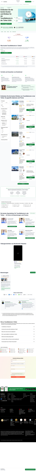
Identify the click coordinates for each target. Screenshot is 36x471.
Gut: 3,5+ (2, 137)
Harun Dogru (3, 289)
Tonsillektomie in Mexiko (3, 350)
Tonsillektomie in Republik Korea (22, 350)
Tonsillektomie (3, 58)
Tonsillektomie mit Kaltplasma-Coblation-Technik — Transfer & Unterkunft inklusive (30, 105)
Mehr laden (23, 183)
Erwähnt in (3, 394)
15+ (2, 132)
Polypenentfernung (3, 111)
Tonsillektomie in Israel (12, 349)
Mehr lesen (2, 49)
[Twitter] (5, 399)
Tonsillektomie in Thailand (21, 351)
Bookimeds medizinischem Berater (25, 300)
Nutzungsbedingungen (17, 371)
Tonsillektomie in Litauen (30, 349)
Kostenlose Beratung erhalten (12, 226)
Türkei (2, 106)
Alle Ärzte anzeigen (32, 213)
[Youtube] (3, 399)
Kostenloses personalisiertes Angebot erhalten (6, 23)
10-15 (2, 131)
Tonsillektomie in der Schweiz (4, 351)
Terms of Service (12, 373)
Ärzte (10, 31)
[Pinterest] (6, 399)
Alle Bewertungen (33, 272)
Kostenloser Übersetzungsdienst (4, 123)
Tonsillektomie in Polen (12, 350)
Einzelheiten (30, 111)
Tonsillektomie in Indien (3, 349)
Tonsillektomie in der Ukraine (4, 352)
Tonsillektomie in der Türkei (30, 351)
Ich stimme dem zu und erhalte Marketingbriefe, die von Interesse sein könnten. (18, 371)
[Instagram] (2, 399)
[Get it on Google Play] (32, 387)
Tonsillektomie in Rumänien (30, 350)
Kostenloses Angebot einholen (30, 110)
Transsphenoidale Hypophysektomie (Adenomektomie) (3, 114)
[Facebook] (1, 399)
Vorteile (2, 31)
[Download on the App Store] (27, 387)
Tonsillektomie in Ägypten (30, 352)
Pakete (8, 31)
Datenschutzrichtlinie (21, 371)
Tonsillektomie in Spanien (12, 351)
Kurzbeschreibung (13, 367)
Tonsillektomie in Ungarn (12, 352)
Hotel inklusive (3, 125)
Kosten (5, 31)
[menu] (2, 2)
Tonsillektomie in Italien (21, 349)
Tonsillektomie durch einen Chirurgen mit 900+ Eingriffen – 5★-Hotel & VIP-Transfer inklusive (30, 171)
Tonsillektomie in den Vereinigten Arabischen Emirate (22, 352)
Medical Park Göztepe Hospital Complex (6, 288)
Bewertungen (14, 31)
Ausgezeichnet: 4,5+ (4, 136)
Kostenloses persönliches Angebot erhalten (30, 469)
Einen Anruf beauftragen (28, 1)
